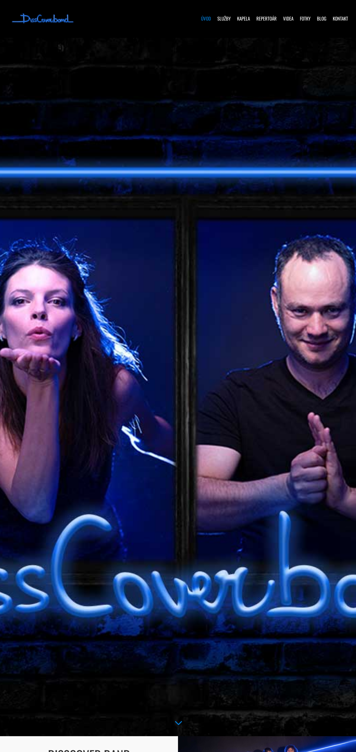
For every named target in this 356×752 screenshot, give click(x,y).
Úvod (206, 20)
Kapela (243, 20)
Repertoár (266, 20)
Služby (224, 20)
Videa (288, 20)
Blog (321, 20)
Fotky (305, 20)
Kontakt (340, 20)
